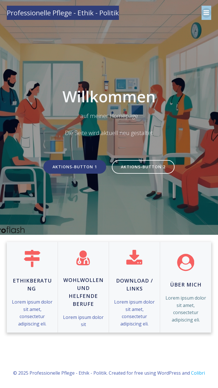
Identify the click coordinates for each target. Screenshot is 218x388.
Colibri (198, 373)
